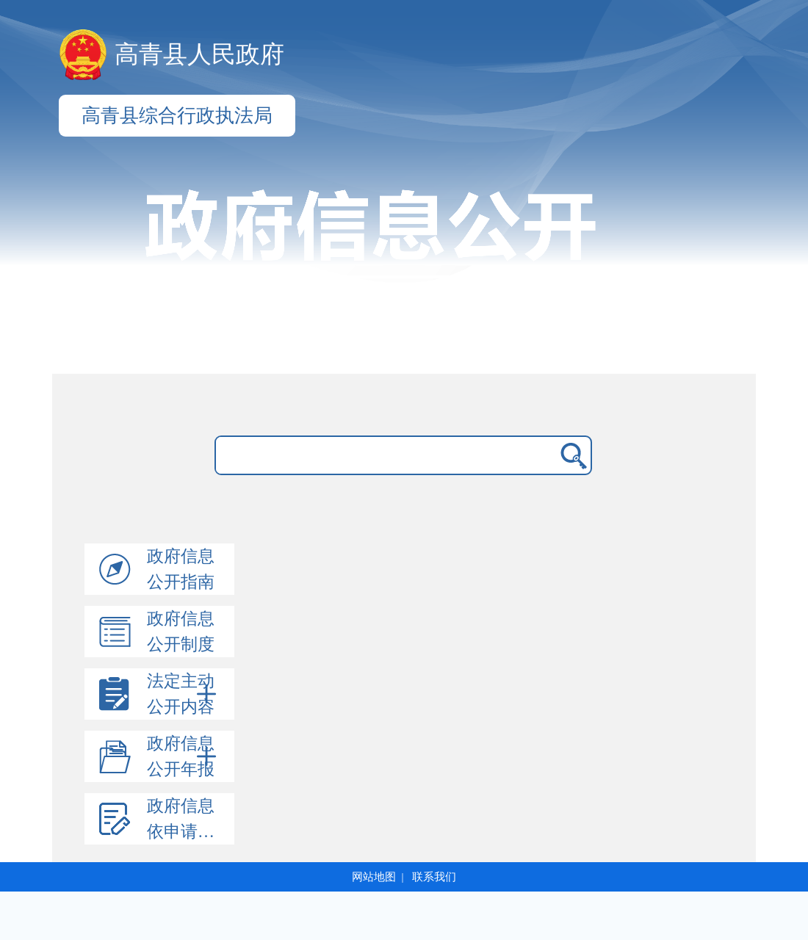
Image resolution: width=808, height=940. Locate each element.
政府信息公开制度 (180, 632)
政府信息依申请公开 (189, 819)
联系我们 (434, 877)
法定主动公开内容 (184, 694)
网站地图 (374, 877)
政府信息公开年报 (184, 756)
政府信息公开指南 (180, 569)
